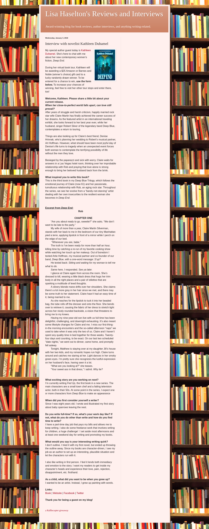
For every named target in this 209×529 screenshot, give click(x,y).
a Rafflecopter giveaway (56, 510)
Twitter (80, 493)
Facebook (69, 493)
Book (48, 493)
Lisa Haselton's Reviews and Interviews (104, 14)
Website (57, 493)
